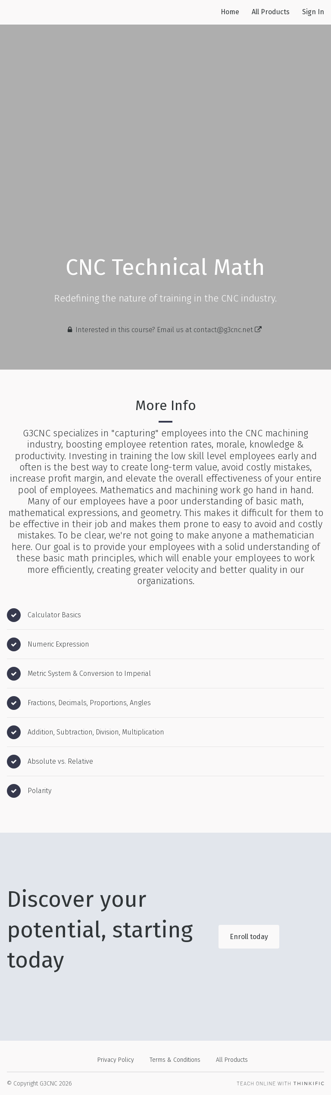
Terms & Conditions (175, 1060)
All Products (271, 12)
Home (230, 12)
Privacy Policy (115, 1060)
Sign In (313, 12)
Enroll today (249, 937)
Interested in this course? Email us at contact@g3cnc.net (168, 330)
